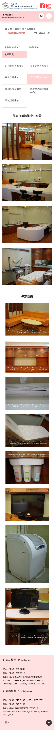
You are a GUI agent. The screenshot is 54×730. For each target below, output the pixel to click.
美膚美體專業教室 (39, 65)
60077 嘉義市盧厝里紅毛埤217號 (24, 707)
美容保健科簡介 (12, 47)
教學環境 (31, 29)
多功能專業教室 (13, 88)
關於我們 (19, 29)
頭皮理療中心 (12, 100)
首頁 (8, 29)
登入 (7, 722)
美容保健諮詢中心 (39, 77)
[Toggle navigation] (49, 16)
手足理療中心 (12, 77)
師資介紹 (34, 47)
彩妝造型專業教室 (14, 65)
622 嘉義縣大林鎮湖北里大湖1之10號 (25, 676)
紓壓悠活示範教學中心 (39, 90)
